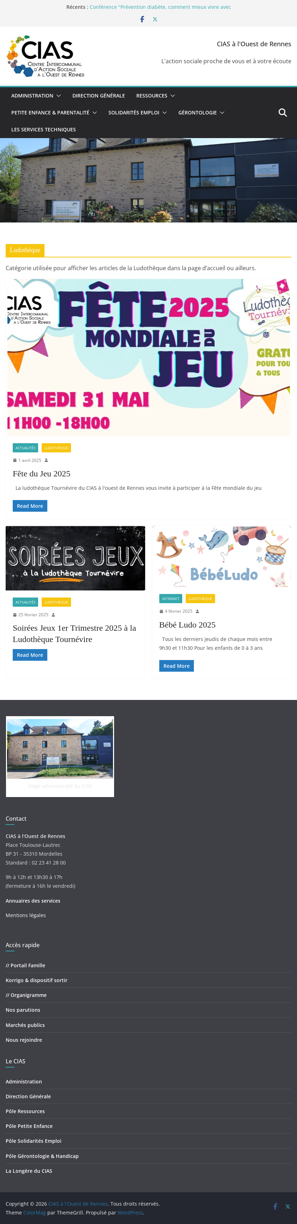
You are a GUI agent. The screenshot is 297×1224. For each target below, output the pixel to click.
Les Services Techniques (43, 129)
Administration (32, 95)
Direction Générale (98, 95)
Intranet (170, 598)
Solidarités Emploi (133, 112)
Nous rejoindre (24, 1039)
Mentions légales (26, 915)
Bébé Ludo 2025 (187, 624)
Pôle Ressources (25, 1111)
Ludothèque (56, 447)
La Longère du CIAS (29, 1170)
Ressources (151, 95)
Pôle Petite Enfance (29, 1126)
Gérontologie (197, 112)
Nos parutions (23, 1009)
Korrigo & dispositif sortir (36, 980)
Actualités (25, 447)
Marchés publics (25, 1025)
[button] (57, 96)
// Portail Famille (25, 965)
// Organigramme (26, 995)
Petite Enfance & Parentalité (50, 112)
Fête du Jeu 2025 (41, 473)
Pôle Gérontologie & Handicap (42, 1156)
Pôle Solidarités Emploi (33, 1140)
